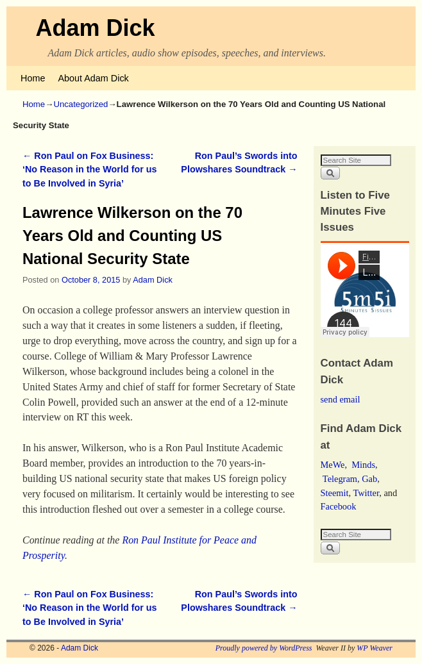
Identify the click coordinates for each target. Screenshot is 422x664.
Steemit (335, 493)
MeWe (333, 465)
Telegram (340, 479)
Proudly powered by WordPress (263, 647)
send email (340, 399)
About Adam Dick (93, 78)
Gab (369, 479)
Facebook (339, 506)
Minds (363, 465)
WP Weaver (374, 647)
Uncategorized (80, 104)
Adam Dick (95, 28)
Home (33, 78)
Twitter (366, 493)
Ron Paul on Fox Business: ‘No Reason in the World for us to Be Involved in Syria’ (89, 169)
